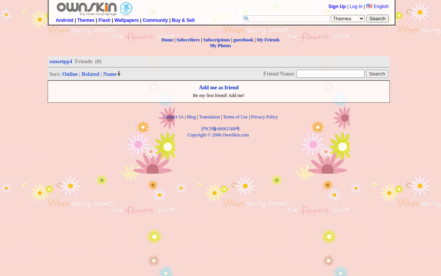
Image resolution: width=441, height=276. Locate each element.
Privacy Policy (264, 117)
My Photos (220, 45)
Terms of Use (235, 117)
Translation (209, 117)
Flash (104, 20)
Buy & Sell (183, 20)
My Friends (268, 40)
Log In (356, 6)
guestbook (244, 40)
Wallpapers (126, 20)
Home (167, 40)
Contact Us (173, 117)
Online (70, 74)
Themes (85, 20)
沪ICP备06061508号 (220, 128)
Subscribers (188, 40)
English (377, 6)
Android (64, 20)
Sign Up (337, 6)
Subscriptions (216, 40)
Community (155, 20)
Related (90, 74)
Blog (191, 117)
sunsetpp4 (60, 61)
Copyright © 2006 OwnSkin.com (218, 135)
